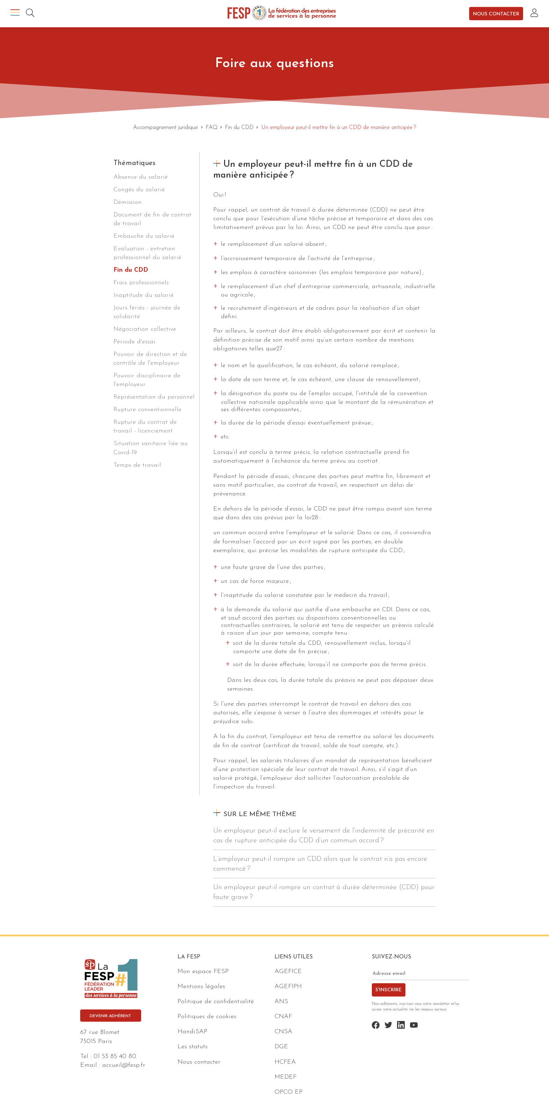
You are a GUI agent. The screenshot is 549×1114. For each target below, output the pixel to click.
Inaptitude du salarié (143, 295)
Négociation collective (144, 329)
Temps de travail (137, 465)
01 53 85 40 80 (114, 1056)
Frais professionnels (141, 282)
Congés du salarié (139, 189)
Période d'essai (134, 341)
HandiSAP (192, 1031)
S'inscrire (388, 990)
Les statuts (193, 1046)
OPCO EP (288, 1092)
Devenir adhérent (110, 1016)
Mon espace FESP (203, 971)
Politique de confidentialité (216, 1001)
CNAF (283, 1016)
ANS (281, 1001)
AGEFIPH (288, 986)
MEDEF (285, 1077)
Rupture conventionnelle (147, 409)
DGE (281, 1046)
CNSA (283, 1031)
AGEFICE (288, 971)
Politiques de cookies (207, 1016)
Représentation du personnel (154, 397)
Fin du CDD (130, 270)
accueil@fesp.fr (123, 1065)
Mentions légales (201, 986)
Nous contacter (496, 13)
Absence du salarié (140, 177)
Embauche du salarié (143, 236)
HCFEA (285, 1062)
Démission (127, 202)
